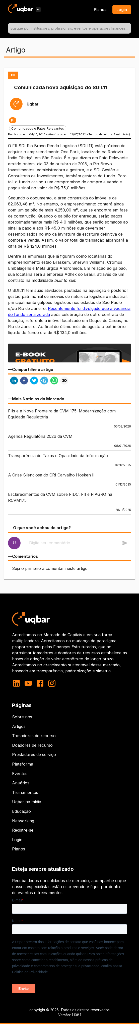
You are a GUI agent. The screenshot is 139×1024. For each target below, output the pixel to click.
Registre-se (22, 830)
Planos (100, 9)
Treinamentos (25, 792)
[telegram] (44, 381)
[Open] (128, 28)
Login (17, 839)
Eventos (19, 773)
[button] (12, 120)
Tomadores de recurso (34, 735)
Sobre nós (22, 716)
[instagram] (51, 683)
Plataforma (22, 764)
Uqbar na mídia (26, 801)
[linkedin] (14, 381)
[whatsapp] (54, 381)
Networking (23, 820)
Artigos (19, 726)
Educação (21, 811)
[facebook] (24, 381)
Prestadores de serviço (34, 754)
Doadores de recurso (32, 745)
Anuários (20, 782)
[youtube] (28, 683)
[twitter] (34, 381)
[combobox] (69, 28)
